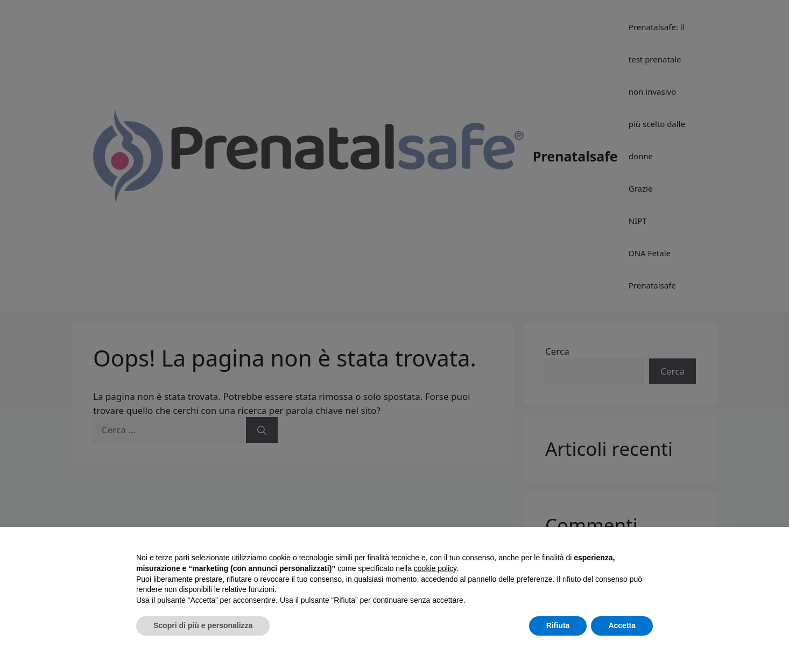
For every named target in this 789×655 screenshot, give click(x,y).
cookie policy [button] (435, 568)
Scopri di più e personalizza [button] (202, 625)
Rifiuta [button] (558, 625)
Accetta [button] (622, 625)
